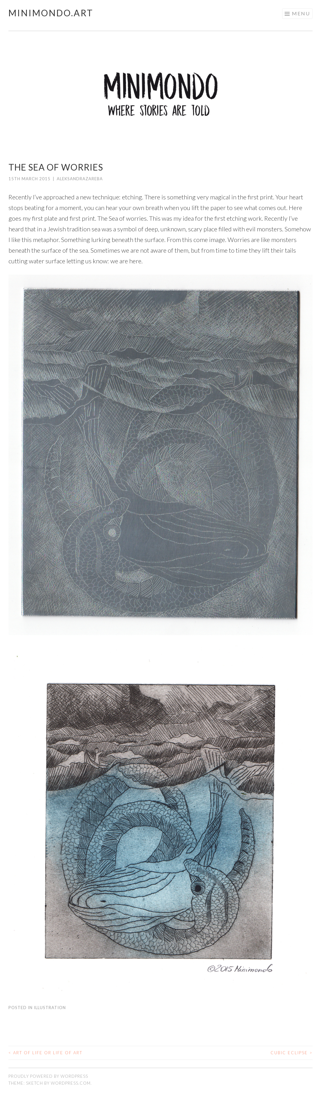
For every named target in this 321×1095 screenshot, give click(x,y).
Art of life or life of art (45, 1052)
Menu (301, 13)
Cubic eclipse (292, 1052)
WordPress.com (71, 1083)
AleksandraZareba (80, 178)
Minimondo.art (50, 13)
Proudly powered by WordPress (48, 1076)
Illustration (50, 1007)
